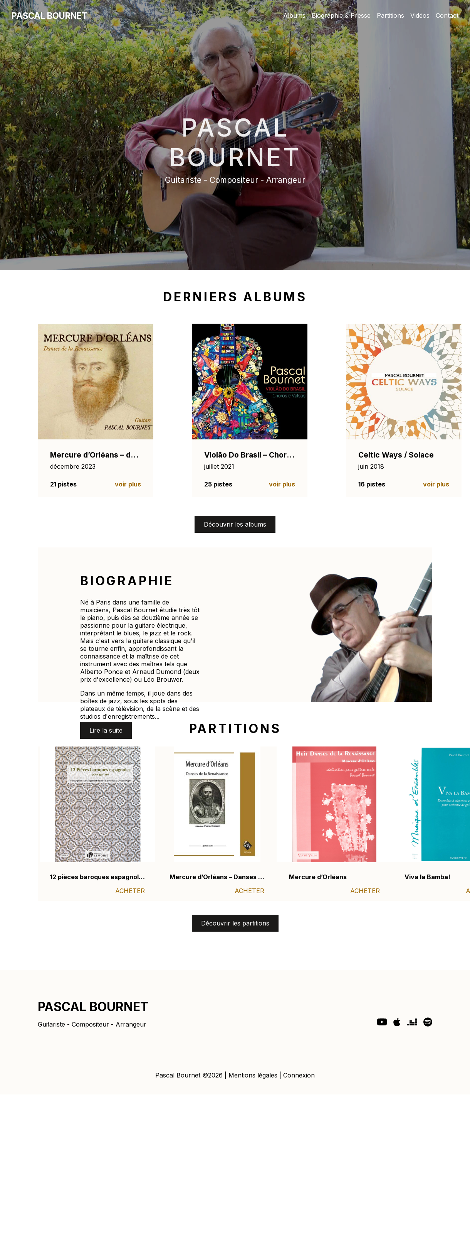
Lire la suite (106, 730)
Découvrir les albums (235, 524)
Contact (447, 15)
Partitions (390, 15)
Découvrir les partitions (235, 923)
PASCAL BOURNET (49, 15)
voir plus (128, 484)
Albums (294, 15)
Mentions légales (252, 1075)
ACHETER (130, 891)
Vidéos (420, 15)
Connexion (299, 1075)
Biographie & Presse (341, 15)
